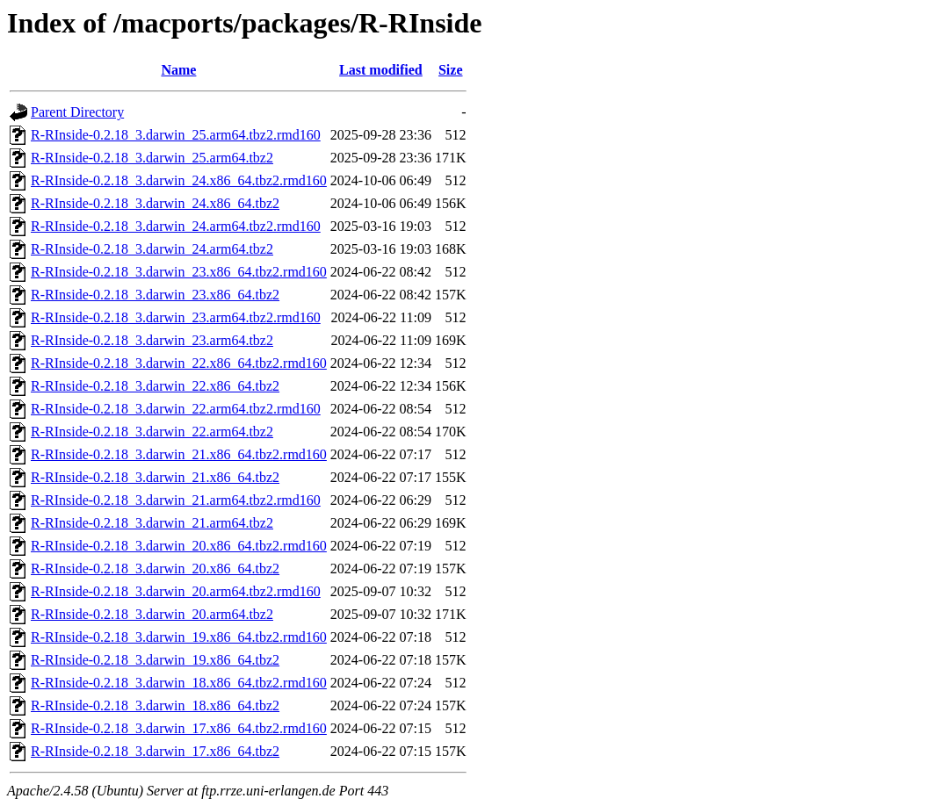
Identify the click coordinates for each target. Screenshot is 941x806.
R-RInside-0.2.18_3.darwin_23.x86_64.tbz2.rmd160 (179, 271)
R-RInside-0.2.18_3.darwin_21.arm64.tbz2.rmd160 (176, 500)
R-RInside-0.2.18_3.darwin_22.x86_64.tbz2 (155, 385)
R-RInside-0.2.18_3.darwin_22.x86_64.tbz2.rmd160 (179, 363)
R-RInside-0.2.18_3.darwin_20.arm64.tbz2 (152, 614)
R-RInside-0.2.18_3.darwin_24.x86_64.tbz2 (155, 203)
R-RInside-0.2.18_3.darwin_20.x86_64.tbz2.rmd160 (179, 545)
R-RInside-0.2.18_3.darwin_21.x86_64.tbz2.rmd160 (179, 454)
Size (450, 69)
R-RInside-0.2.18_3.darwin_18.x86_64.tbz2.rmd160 (179, 682)
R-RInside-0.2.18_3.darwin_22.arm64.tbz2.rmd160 (176, 408)
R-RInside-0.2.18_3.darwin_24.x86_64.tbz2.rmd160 (179, 180)
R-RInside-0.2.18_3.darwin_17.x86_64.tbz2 (155, 751)
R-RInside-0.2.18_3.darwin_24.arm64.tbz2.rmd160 (176, 226)
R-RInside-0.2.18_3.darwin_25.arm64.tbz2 (152, 157)
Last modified (381, 69)
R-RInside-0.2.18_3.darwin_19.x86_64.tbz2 (155, 659)
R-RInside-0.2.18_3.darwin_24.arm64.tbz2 (152, 248)
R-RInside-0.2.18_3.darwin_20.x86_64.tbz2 (155, 568)
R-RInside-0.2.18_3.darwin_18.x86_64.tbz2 (155, 705)
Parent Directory (77, 111)
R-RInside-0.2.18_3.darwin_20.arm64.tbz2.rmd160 (176, 591)
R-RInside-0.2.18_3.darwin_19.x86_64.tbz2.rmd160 (179, 637)
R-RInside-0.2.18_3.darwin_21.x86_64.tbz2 (155, 477)
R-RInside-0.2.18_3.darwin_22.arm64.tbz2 (152, 431)
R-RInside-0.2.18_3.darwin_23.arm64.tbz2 (152, 340)
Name (178, 69)
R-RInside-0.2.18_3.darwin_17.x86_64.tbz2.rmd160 (179, 728)
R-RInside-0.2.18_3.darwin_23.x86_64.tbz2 (155, 294)
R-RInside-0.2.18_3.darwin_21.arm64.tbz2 (152, 522)
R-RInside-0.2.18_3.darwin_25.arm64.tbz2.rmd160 (176, 134)
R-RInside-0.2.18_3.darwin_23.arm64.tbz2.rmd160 (176, 317)
